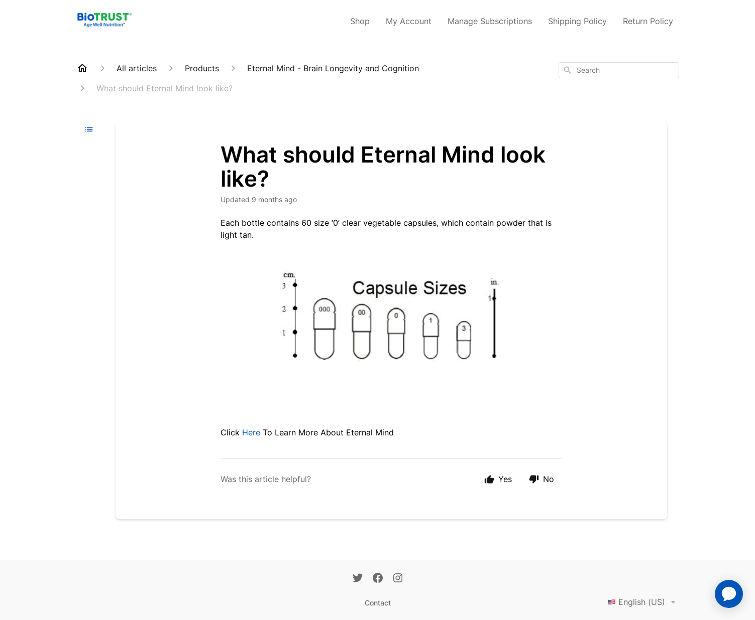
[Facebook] (378, 579)
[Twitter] (358, 579)
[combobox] (619, 70)
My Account (409, 21)
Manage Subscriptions (490, 21)
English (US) (643, 602)
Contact (378, 602)
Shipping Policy (577, 21)
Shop (360, 21)
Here (251, 432)
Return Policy (648, 21)
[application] (729, 594)
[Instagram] (398, 579)
